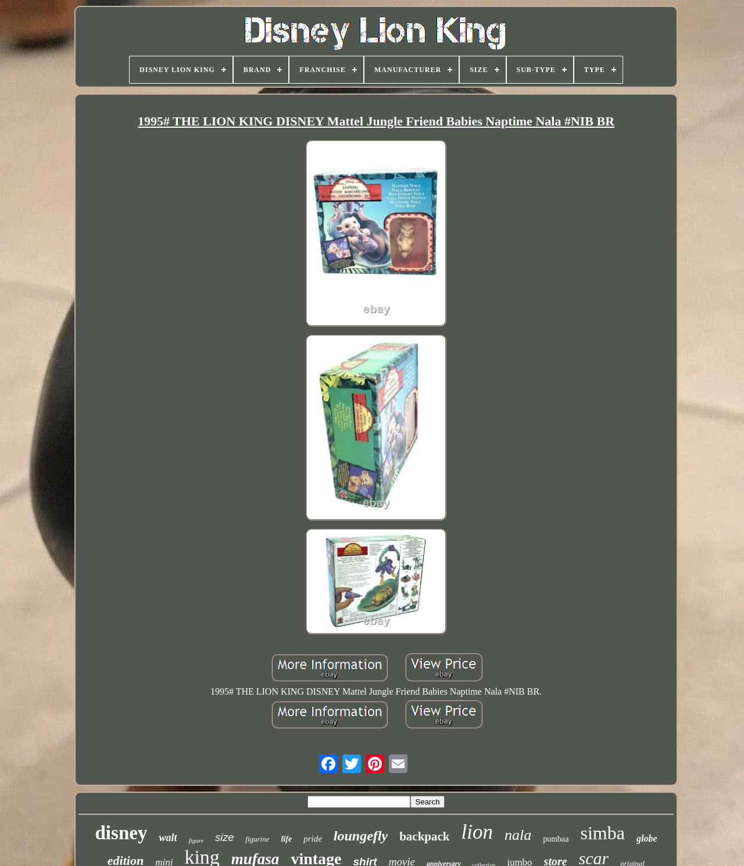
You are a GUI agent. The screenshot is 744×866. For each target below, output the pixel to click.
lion (476, 832)
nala (518, 835)
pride (312, 838)
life (286, 839)
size (224, 837)
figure (195, 840)
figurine (257, 839)
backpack (424, 836)
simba (603, 832)
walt (168, 837)
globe (646, 838)
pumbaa (555, 839)
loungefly (361, 835)
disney (121, 832)
